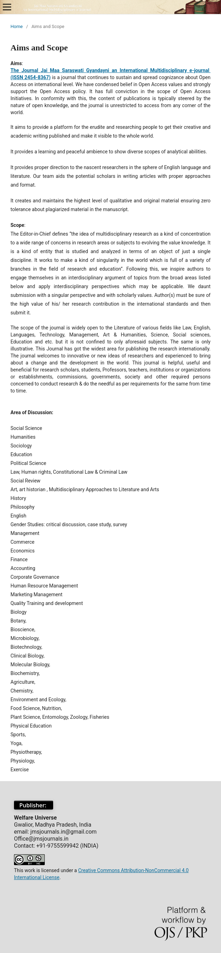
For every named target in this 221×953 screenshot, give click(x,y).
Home (16, 26)
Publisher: (33, 805)
